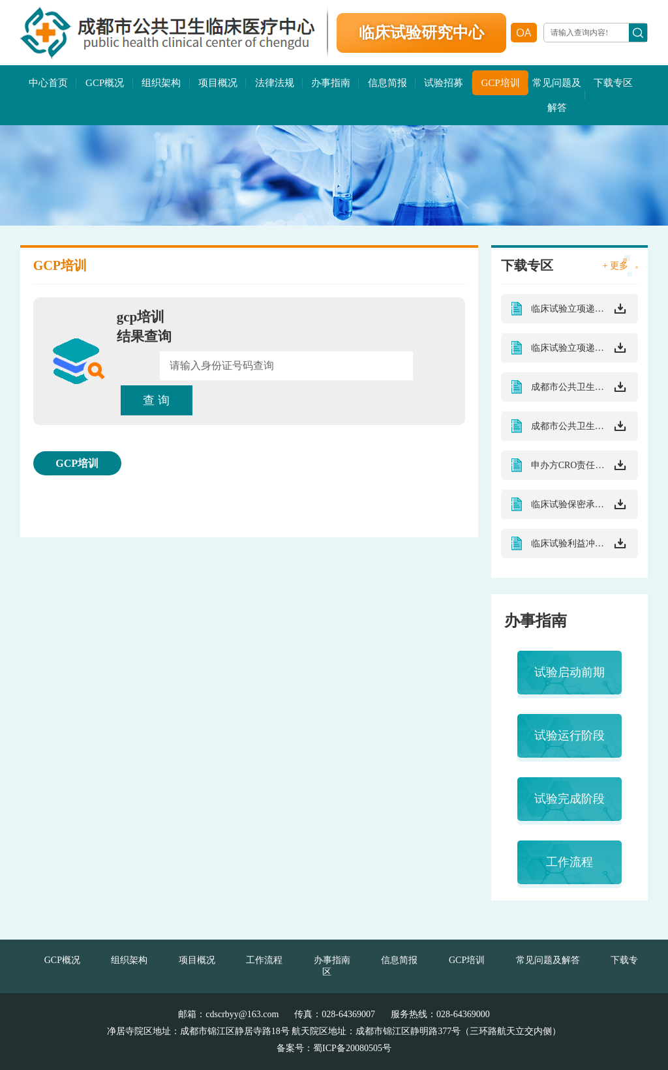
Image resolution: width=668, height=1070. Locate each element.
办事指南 (330, 83)
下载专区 (613, 83)
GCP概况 (104, 83)
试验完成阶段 (569, 798)
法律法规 (274, 83)
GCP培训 (500, 83)
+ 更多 (615, 266)
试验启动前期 (569, 672)
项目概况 (217, 83)
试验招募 (443, 83)
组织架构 (161, 83)
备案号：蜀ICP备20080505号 (334, 1048)
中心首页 (48, 83)
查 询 (156, 400)
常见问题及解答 (556, 95)
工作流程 (569, 862)
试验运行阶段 (569, 735)
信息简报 (387, 83)
